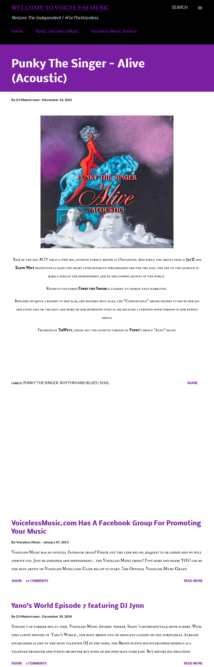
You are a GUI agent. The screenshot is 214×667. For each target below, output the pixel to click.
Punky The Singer (40, 382)
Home (17, 31)
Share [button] (192, 383)
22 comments (37, 581)
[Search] (180, 8)
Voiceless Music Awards (114, 31)
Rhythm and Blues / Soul (84, 382)
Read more (193, 581)
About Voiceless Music (57, 31)
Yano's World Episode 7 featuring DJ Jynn (77, 606)
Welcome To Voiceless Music (60, 7)
